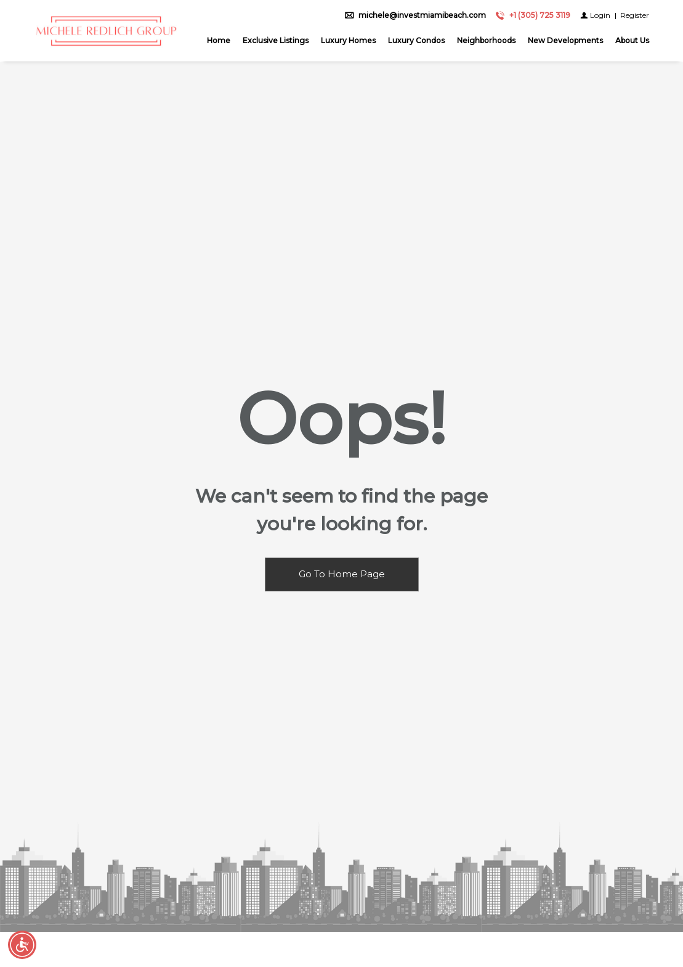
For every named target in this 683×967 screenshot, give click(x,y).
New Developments (565, 41)
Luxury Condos (416, 41)
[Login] (595, 15)
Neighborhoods (486, 41)
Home (218, 41)
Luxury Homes (348, 41)
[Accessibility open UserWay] (22, 945)
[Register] (634, 15)
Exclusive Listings (276, 41)
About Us (632, 41)
